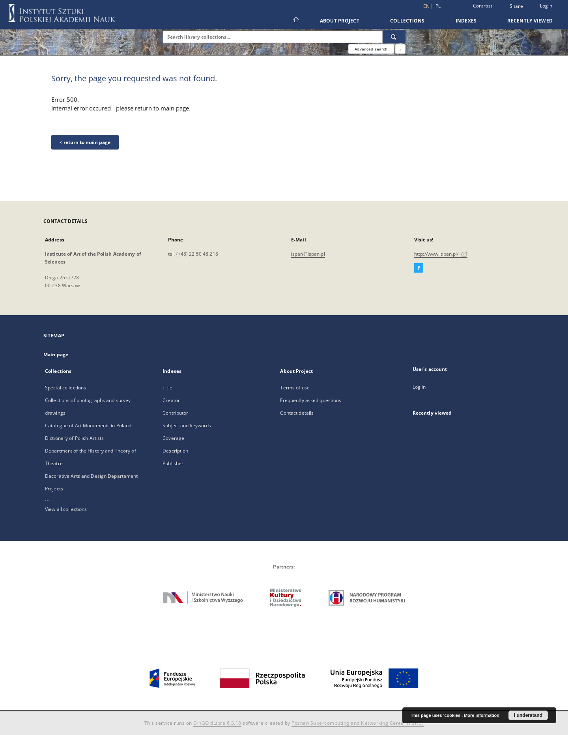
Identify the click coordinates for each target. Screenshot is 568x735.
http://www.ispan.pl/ (440, 254)
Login (546, 5)
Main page (55, 354)
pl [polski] (438, 6)
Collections (407, 20)
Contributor (175, 413)
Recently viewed (530, 20)
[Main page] (296, 20)
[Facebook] (418, 268)
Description (175, 450)
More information (481, 715)
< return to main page (85, 142)
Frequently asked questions (310, 400)
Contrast (483, 5)
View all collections (66, 509)
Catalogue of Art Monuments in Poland (88, 425)
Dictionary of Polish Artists (74, 438)
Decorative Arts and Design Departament (91, 476)
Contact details (297, 413)
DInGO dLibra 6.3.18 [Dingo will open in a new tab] (217, 723)
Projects (54, 488)
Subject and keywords (187, 425)
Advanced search (371, 49)
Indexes (466, 20)
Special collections (65, 387)
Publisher (173, 463)
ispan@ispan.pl (308, 254)
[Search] (394, 36)
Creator (171, 400)
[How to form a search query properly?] (400, 49)
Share (516, 6)
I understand (528, 715)
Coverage (173, 438)
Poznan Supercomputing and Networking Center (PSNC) (357, 723)
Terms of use (294, 387)
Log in (419, 386)
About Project (339, 20)
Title (167, 387)
